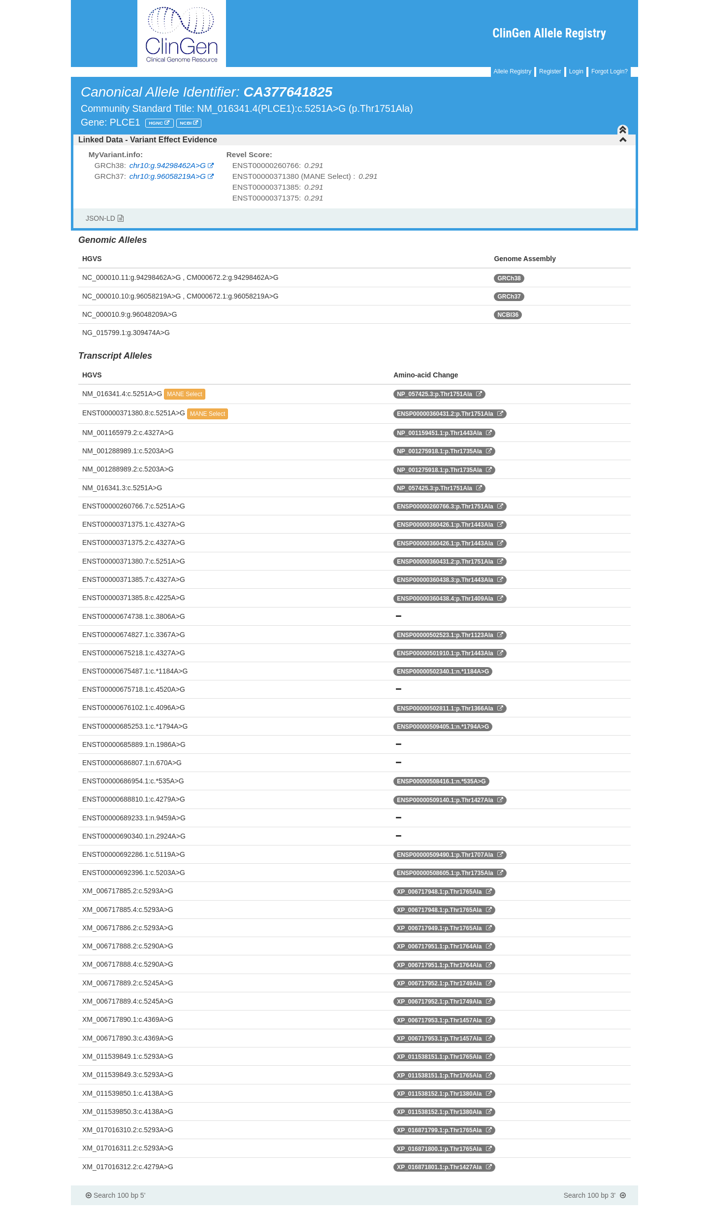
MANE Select (184, 394)
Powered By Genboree (590, 1210)
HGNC (156, 123)
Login (576, 71)
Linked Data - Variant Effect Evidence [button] (352, 139)
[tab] (354, 140)
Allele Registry (513, 71)
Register (550, 71)
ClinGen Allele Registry (549, 33)
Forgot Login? (609, 71)
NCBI (186, 123)
